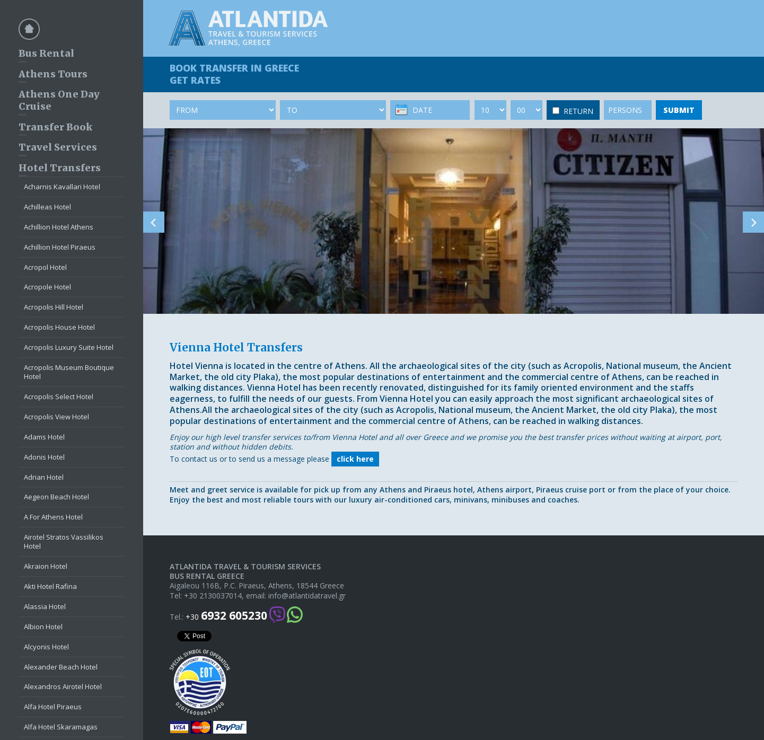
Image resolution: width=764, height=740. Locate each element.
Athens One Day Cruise (59, 100)
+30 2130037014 (213, 596)
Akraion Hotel (45, 566)
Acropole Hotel (47, 287)
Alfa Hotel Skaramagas (61, 727)
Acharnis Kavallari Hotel (62, 186)
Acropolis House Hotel (59, 327)
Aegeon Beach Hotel (56, 496)
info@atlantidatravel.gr (307, 596)
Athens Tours (53, 74)
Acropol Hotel (45, 267)
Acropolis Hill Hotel (53, 307)
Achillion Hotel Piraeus (59, 247)
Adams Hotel (44, 437)
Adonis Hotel (44, 457)
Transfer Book (55, 127)
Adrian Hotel (44, 477)
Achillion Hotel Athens (58, 227)
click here (355, 459)
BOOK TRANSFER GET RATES (234, 73)
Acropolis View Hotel (56, 416)
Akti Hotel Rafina (50, 586)
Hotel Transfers (60, 168)
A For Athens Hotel (53, 517)
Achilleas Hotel (47, 207)
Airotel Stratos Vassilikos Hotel (63, 541)
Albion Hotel (43, 626)
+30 (226, 616)
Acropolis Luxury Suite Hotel (68, 347)
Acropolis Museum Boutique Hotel (69, 372)
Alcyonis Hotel (46, 646)
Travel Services (58, 147)
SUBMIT (679, 110)
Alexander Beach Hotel (61, 667)
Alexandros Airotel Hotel (63, 686)
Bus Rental (46, 53)
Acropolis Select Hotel (58, 396)
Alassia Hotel (45, 606)
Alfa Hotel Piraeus (53, 706)
